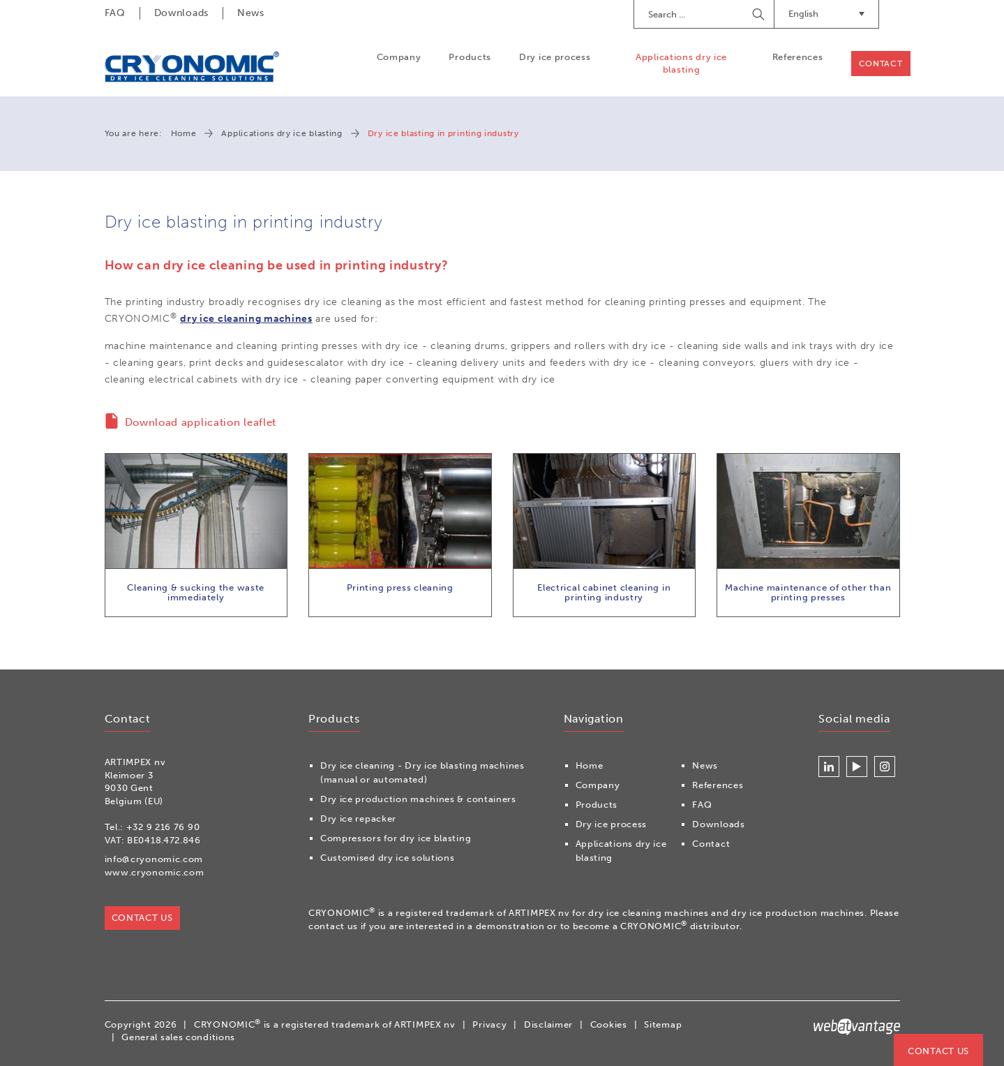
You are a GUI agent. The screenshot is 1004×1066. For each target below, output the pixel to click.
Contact (881, 63)
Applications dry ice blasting (681, 63)
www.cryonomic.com (154, 872)
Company (399, 57)
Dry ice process (555, 57)
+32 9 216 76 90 (163, 827)
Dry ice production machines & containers (418, 799)
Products (470, 57)
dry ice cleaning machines (246, 319)
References (797, 57)
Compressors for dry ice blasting (395, 838)
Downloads (181, 13)
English (826, 13)
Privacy (489, 1024)
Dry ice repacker (358, 818)
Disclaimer (548, 1024)
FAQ (115, 13)
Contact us (938, 1051)
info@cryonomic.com (154, 859)
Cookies (608, 1024)
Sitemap (663, 1024)
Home (184, 133)
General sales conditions (178, 1037)
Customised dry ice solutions (387, 857)
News (250, 13)
